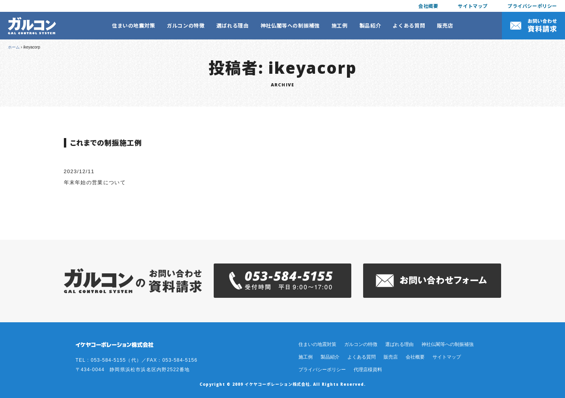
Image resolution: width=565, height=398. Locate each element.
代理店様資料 (368, 369)
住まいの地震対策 (133, 25)
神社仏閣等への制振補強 (290, 25)
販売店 (445, 25)
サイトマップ (473, 5)
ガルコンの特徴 (186, 25)
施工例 (340, 25)
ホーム (14, 47)
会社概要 (428, 5)
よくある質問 (409, 25)
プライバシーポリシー (532, 5)
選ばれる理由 (232, 25)
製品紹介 (370, 25)
